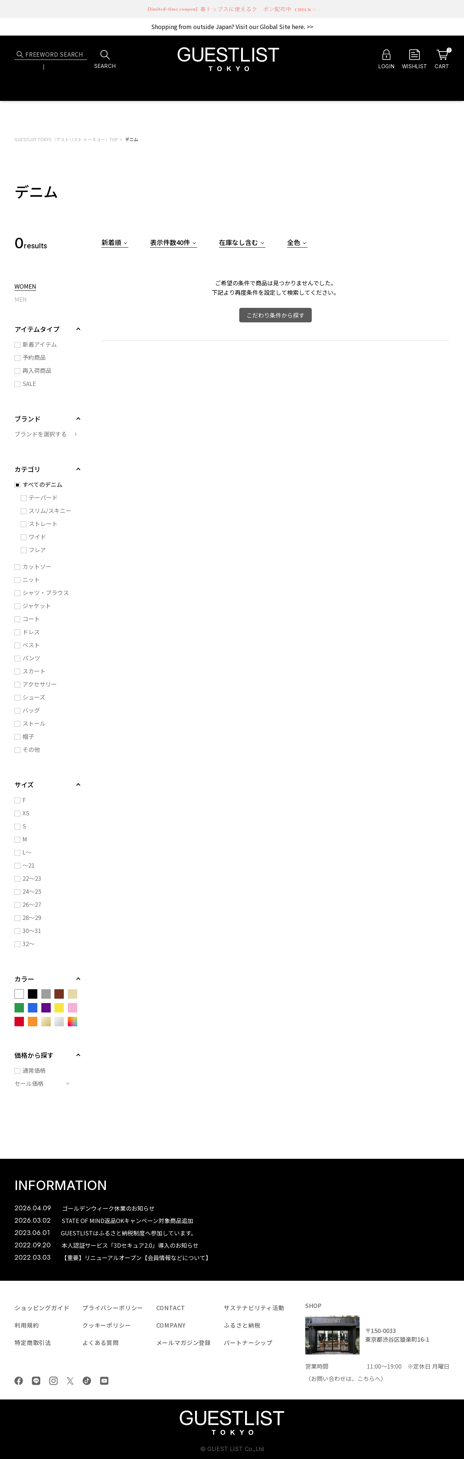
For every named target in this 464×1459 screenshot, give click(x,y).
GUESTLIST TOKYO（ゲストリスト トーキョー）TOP (66, 139)
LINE (36, 1381)
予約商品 (34, 357)
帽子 (28, 736)
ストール (34, 723)
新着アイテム (39, 344)
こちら (366, 1378)
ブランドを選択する (40, 433)
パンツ (31, 657)
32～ (28, 943)
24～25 (31, 891)
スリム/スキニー (50, 510)
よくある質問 (100, 1342)
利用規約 (26, 1325)
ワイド (37, 536)
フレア (37, 549)
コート (31, 618)
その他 (31, 749)
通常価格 (34, 1070)
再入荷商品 (36, 370)
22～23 (31, 878)
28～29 (31, 917)
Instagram (53, 1381)
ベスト (31, 644)
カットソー (36, 566)
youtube (104, 1381)
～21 (28, 865)
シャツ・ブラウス (45, 592)
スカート (34, 671)
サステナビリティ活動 (254, 1307)
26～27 (31, 904)
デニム (131, 139)
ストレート (43, 523)
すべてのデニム (42, 484)
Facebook (18, 1381)
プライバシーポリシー (112, 1307)
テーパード (43, 497)
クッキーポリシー (106, 1325)
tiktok (87, 1381)
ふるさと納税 (242, 1325)
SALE (29, 383)
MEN (20, 299)
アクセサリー (39, 684)
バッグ (31, 710)
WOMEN (25, 286)
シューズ (33, 697)
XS (25, 812)
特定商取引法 (32, 1342)
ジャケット (36, 605)
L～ (27, 852)
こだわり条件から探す (275, 315)
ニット (31, 579)
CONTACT (170, 1307)
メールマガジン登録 (183, 1342)
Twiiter (70, 1381)
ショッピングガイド (42, 1307)
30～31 (31, 930)
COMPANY (171, 1325)
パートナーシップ (248, 1342)
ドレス (31, 631)
